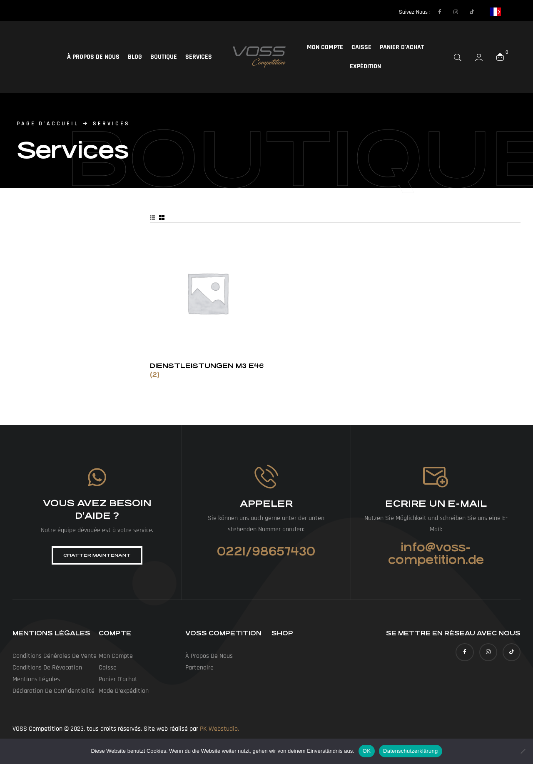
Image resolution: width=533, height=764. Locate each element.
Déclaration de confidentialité (53, 691)
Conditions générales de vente (54, 656)
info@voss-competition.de (436, 554)
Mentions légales (36, 679)
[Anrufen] (266, 476)
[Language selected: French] (495, 11)
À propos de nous (93, 56)
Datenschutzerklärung (410, 751)
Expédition (365, 66)
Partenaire (199, 667)
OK (367, 751)
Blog (135, 56)
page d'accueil (48, 123)
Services (198, 56)
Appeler (266, 503)
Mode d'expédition (124, 691)
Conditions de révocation (47, 667)
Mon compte (325, 47)
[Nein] (522, 751)
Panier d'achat (402, 47)
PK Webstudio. (219, 728)
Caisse (361, 47)
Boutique (163, 56)
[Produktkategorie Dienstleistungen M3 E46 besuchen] (207, 307)
